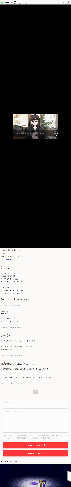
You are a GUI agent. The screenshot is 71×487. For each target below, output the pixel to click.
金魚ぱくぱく (5, 253)
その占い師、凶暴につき (11, 250)
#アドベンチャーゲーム (6, 259)
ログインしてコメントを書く (35, 445)
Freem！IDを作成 (35, 453)
